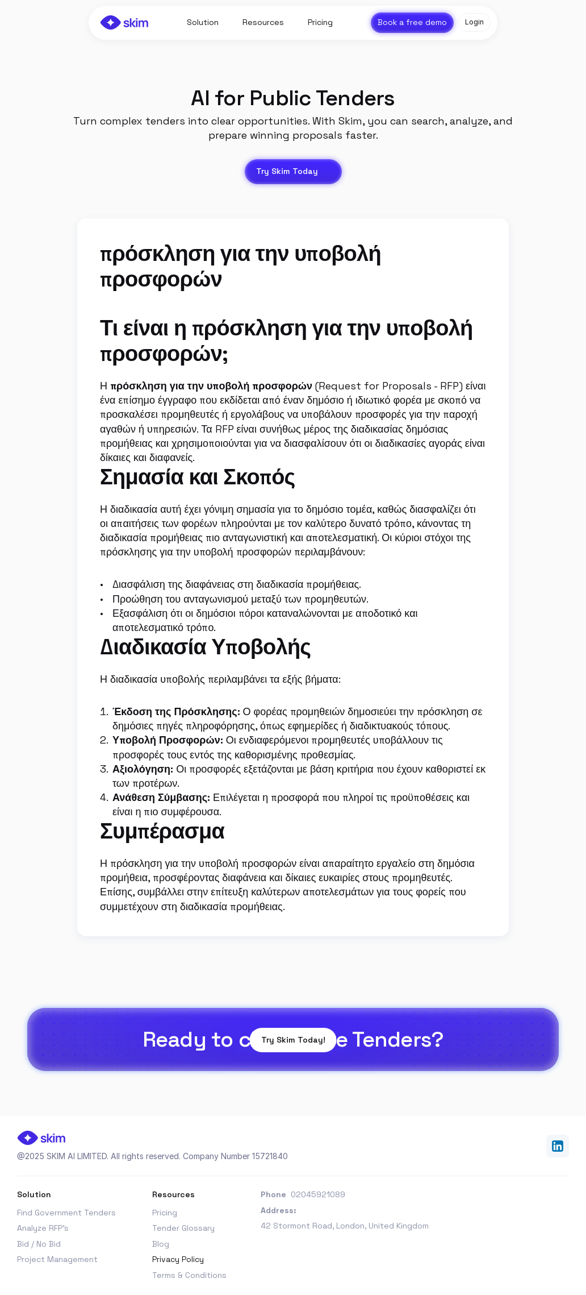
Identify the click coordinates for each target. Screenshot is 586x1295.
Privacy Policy (178, 1259)
